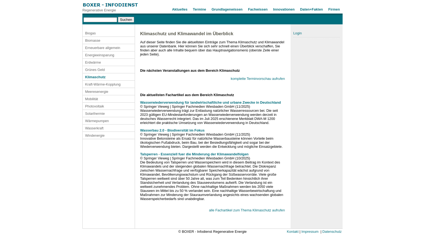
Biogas (90, 33)
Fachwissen (258, 9)
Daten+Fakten (311, 9)
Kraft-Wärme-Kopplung (103, 84)
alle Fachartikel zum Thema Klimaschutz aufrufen (247, 210)
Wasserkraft (94, 128)
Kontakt (292, 232)
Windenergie (95, 135)
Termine (199, 9)
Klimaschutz (95, 77)
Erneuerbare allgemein (102, 48)
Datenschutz (332, 232)
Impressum (309, 232)
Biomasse (92, 40)
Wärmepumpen (97, 121)
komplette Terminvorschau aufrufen (258, 79)
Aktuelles (180, 9)
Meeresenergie (96, 92)
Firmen (334, 9)
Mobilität (91, 99)
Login (297, 33)
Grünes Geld (95, 70)
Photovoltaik (94, 106)
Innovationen (284, 9)
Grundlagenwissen (227, 9)
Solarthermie (95, 114)
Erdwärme (93, 62)
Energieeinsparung (99, 55)
